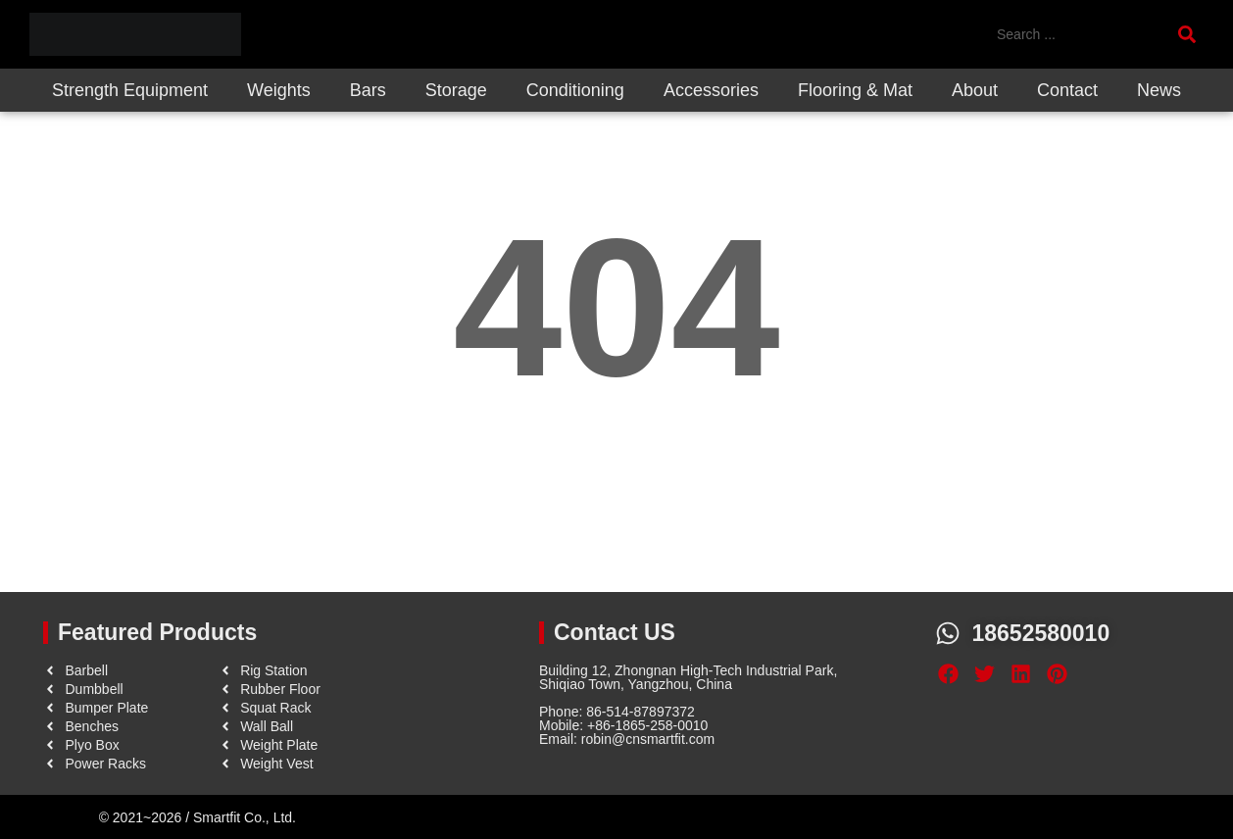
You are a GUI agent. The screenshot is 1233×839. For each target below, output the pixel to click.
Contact (1067, 90)
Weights (279, 90)
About (975, 90)
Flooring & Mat (855, 90)
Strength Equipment (130, 90)
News (1159, 90)
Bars (368, 90)
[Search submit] (1191, 34)
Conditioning (575, 90)
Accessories (711, 90)
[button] (948, 674)
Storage (456, 90)
